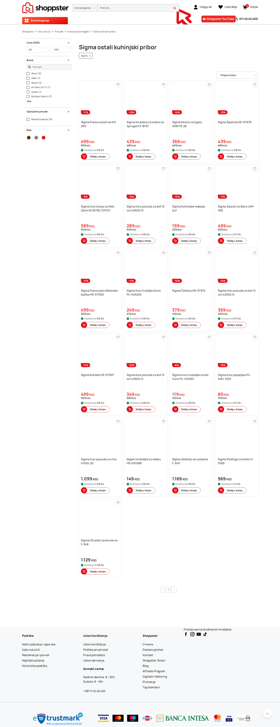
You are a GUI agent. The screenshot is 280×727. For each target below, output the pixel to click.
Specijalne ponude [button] (48, 111)
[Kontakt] (148, 655)
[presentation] (140, 12)
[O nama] (148, 644)
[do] (61, 49)
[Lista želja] (227, 7)
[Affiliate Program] (154, 671)
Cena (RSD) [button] (48, 42)
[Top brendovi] (151, 687)
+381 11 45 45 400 (94, 691)
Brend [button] (48, 60)
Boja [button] (48, 130)
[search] (138, 8)
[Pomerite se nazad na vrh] (267, 713)
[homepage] (45, 7)
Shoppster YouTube (220, 19)
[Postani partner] (153, 650)
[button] (85, 8)
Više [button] (29, 101)
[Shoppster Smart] (154, 660)
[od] (36, 49)
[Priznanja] (149, 682)
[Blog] (146, 666)
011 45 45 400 (248, 19)
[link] (203, 7)
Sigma (86, 56)
